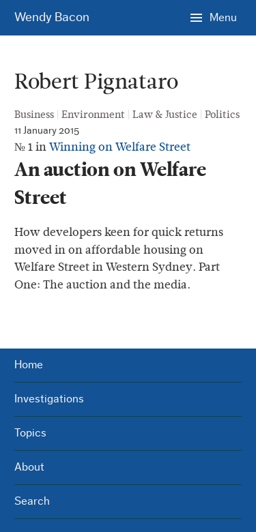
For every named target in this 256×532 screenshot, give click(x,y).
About (29, 467)
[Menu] (214, 17)
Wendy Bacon (51, 17)
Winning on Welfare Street (119, 147)
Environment (93, 114)
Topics (30, 433)
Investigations (49, 398)
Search (32, 501)
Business (34, 114)
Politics (222, 114)
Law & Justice (164, 114)
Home (28, 364)
